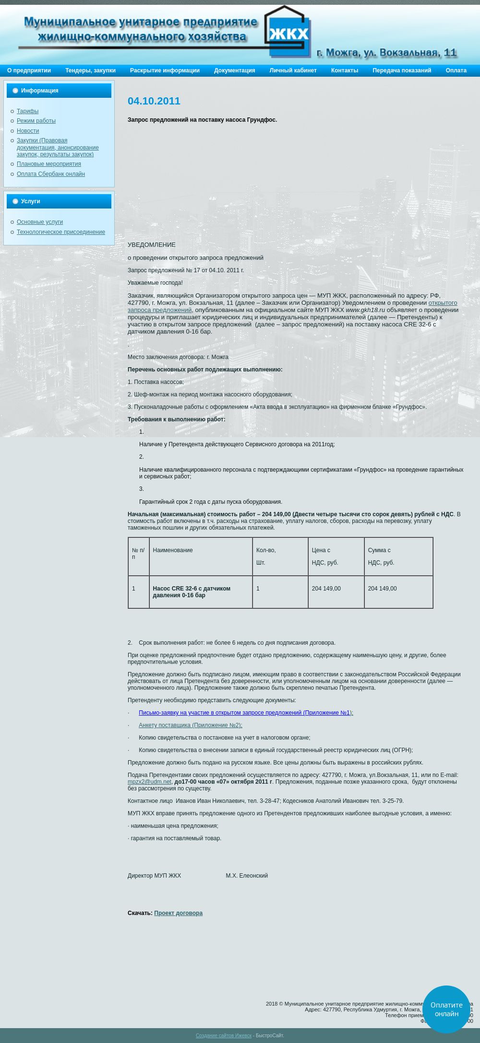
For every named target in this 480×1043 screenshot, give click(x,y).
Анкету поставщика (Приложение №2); (190, 725)
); (246, 712)
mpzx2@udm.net (149, 781)
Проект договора (178, 913)
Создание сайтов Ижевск (224, 1035)
